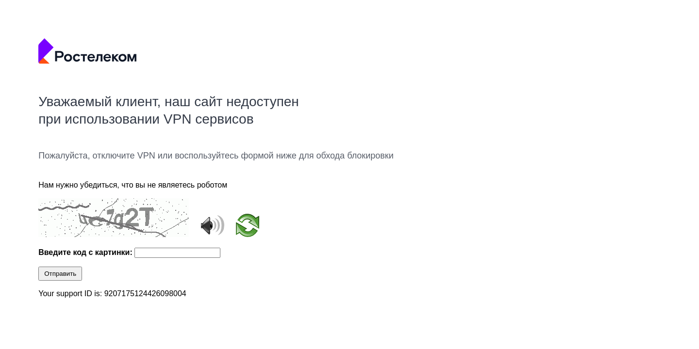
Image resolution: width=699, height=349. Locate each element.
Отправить (60, 273)
